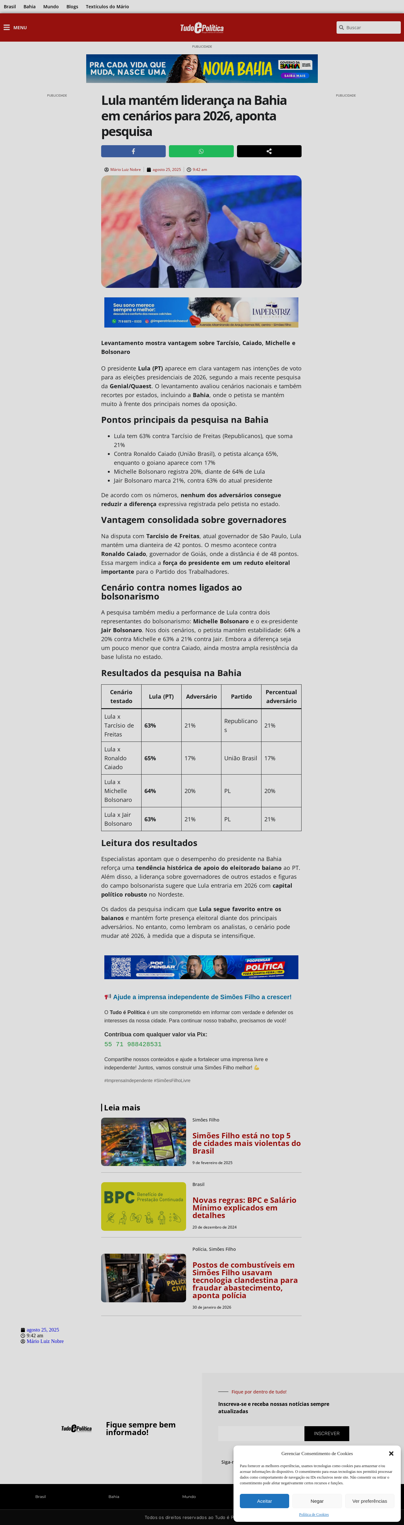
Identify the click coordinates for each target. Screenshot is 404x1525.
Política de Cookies (314, 1514)
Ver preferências (369, 1501)
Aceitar (264, 1501)
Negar (317, 1501)
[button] (391, 1453)
